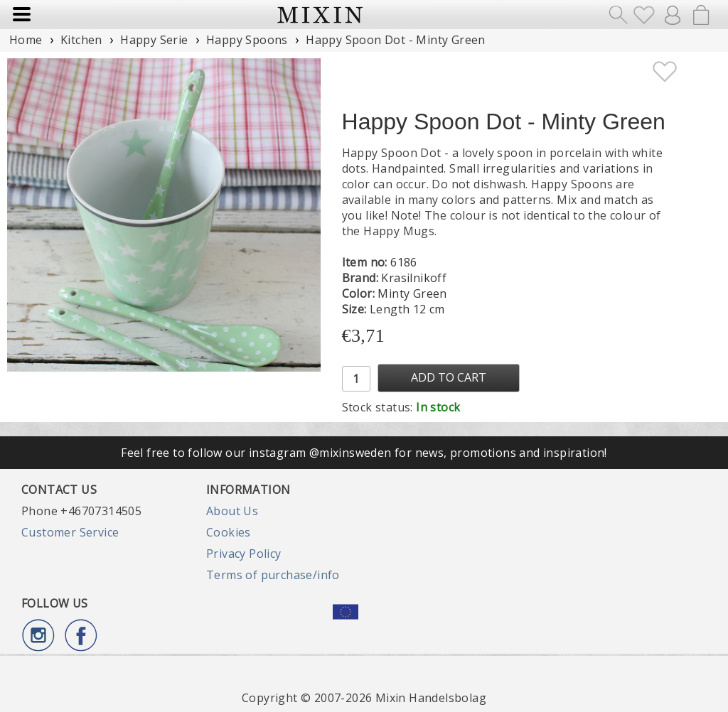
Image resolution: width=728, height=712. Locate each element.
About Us (232, 511)
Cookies (228, 532)
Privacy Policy (244, 553)
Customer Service (70, 532)
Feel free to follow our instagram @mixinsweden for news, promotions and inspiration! (364, 452)
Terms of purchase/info (273, 575)
